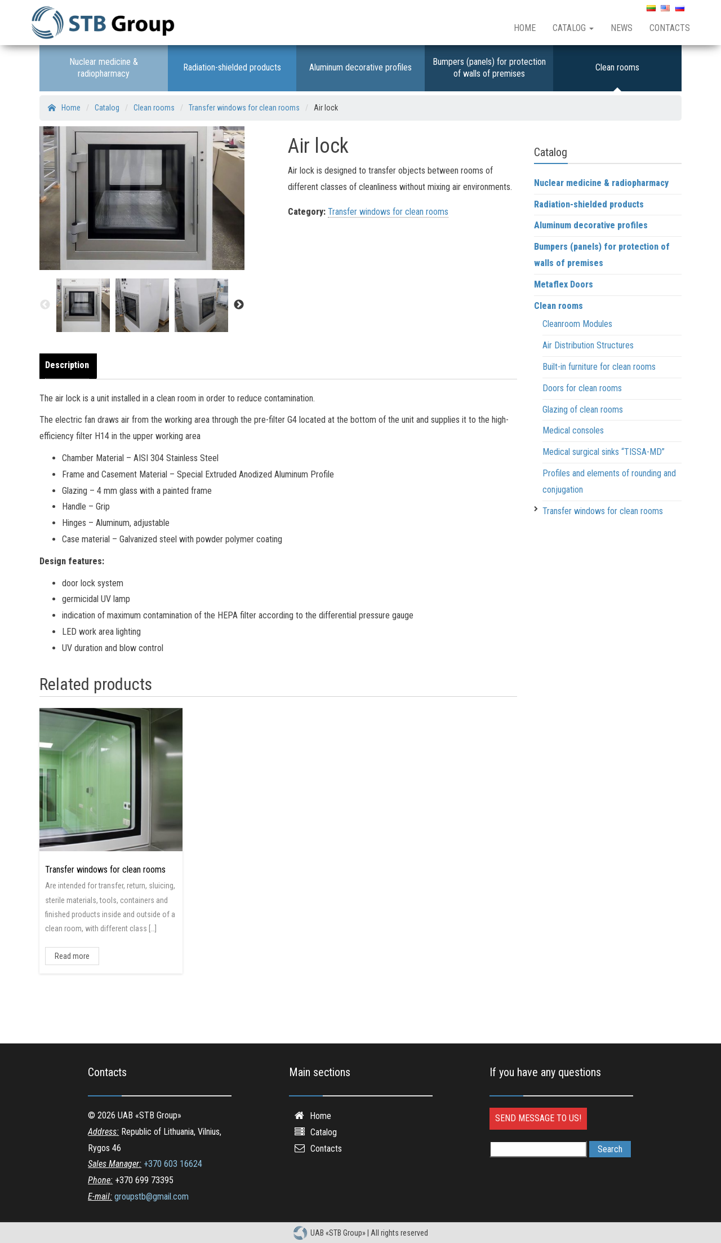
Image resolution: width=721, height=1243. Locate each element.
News (622, 28)
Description (67, 365)
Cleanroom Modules (577, 324)
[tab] (69, 366)
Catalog (573, 28)
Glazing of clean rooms (582, 409)
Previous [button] (45, 305)
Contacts (669, 28)
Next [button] (238, 305)
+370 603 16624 (173, 1163)
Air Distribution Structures (588, 345)
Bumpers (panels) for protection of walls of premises (489, 67)
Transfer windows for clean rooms (388, 211)
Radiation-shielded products (232, 67)
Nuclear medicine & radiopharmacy (103, 67)
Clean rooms (617, 67)
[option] (83, 305)
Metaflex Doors (563, 284)
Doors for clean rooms (582, 388)
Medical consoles (573, 430)
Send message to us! (538, 1118)
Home (525, 28)
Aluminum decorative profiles (360, 67)
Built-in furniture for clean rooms (599, 366)
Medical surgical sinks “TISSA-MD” (603, 451)
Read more (72, 956)
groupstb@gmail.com (151, 1196)
